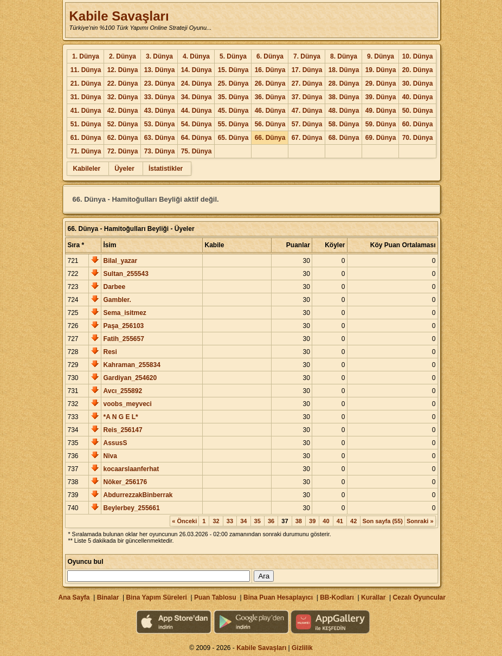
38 (299, 521)
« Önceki (184, 521)
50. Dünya (417, 110)
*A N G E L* (120, 417)
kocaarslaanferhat (131, 469)
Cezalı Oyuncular (418, 597)
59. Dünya (380, 124)
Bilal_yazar (120, 261)
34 (243, 521)
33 (230, 521)
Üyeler (124, 168)
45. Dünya (233, 110)
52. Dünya (122, 124)
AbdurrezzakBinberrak (137, 495)
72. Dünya (122, 151)
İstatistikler (166, 168)
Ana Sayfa (73, 597)
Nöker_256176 (125, 482)
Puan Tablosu (215, 597)
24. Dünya (196, 83)
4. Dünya (196, 56)
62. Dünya (122, 138)
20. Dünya (417, 70)
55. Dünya (233, 124)
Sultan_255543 (125, 274)
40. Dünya (417, 97)
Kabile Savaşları (119, 16)
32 (216, 521)
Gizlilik (302, 648)
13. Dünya (159, 70)
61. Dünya (85, 138)
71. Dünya (85, 151)
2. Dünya (122, 56)
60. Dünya (417, 124)
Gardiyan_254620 (130, 378)
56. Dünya (270, 124)
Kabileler (86, 168)
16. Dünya (270, 70)
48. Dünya (344, 110)
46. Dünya (270, 110)
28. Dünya (344, 83)
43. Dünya (159, 110)
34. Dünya (196, 97)
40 (326, 521)
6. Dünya (270, 56)
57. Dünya (307, 124)
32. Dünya (122, 97)
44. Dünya (196, 110)
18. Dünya (344, 70)
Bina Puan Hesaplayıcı (278, 597)
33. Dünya (159, 97)
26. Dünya (270, 83)
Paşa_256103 (123, 326)
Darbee (114, 287)
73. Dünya (159, 151)
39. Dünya (380, 97)
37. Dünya (307, 97)
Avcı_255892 (122, 391)
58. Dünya (344, 124)
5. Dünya (233, 56)
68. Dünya (344, 138)
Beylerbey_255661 (131, 508)
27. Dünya (307, 83)
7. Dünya (306, 56)
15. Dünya (233, 70)
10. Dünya (417, 56)
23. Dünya (159, 83)
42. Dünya (122, 110)
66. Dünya (270, 138)
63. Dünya (159, 138)
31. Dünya (85, 97)
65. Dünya (233, 138)
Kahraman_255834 (131, 365)
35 (257, 521)
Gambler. (117, 300)
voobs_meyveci (127, 404)
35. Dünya (233, 97)
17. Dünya (307, 70)
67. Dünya (307, 138)
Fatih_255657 (123, 339)
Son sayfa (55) (382, 521)
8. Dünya (343, 56)
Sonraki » (420, 521)
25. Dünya (233, 83)
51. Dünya (85, 124)
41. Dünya (85, 110)
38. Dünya (344, 97)
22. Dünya (122, 83)
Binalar (108, 597)
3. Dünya (159, 56)
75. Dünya (196, 151)
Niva (110, 456)
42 (353, 521)
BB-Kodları (337, 597)
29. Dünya (380, 83)
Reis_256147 (122, 430)
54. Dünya (196, 124)
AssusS (115, 443)
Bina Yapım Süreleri (156, 597)
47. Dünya (307, 110)
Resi (110, 352)
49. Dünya (380, 110)
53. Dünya (159, 124)
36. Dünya (270, 97)
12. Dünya (122, 70)
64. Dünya (196, 138)
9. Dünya (380, 56)
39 (312, 521)
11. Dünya (85, 70)
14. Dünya (196, 70)
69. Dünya (380, 138)
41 (340, 521)
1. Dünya (85, 56)
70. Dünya (417, 138)
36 (271, 521)
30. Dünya (417, 83)
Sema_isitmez (124, 313)
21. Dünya (85, 83)
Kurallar (373, 597)
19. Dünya (380, 70)
